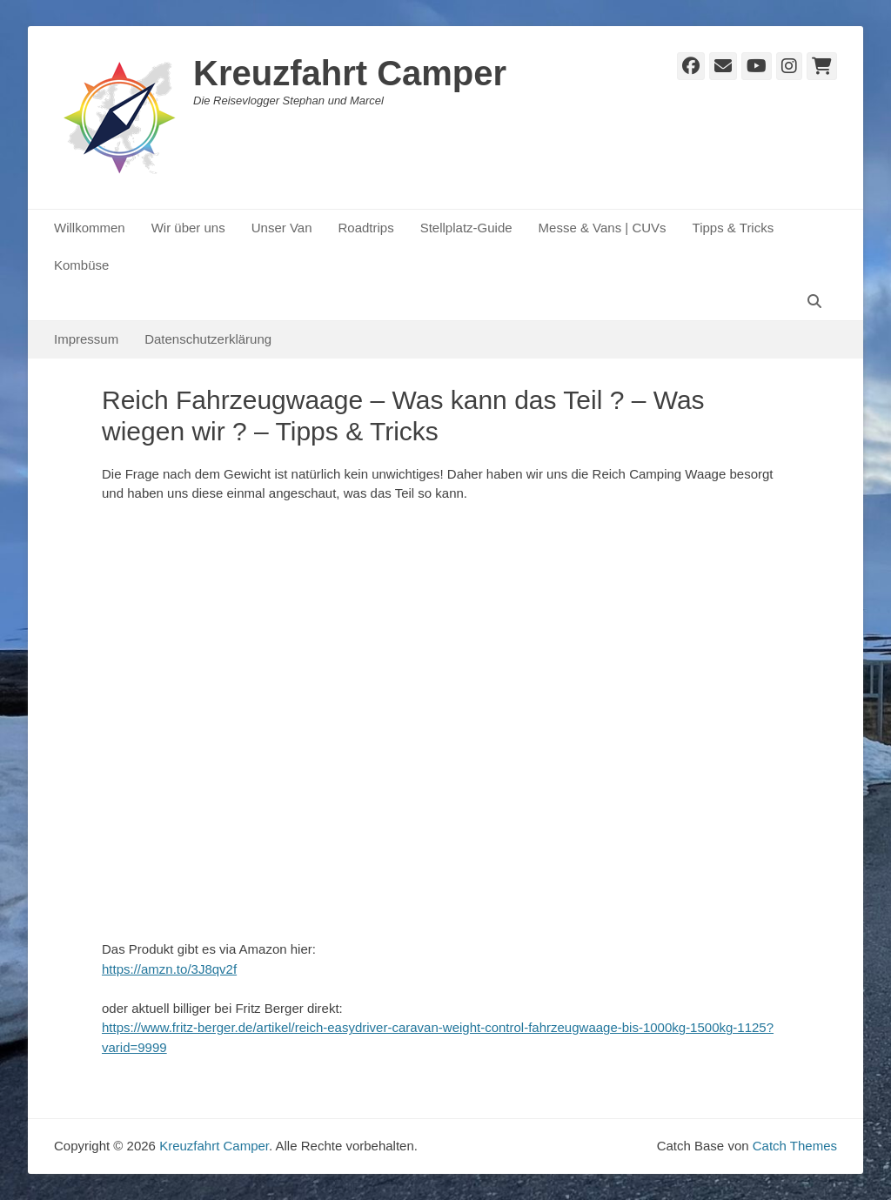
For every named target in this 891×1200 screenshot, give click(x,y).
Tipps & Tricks (733, 227)
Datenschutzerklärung (207, 339)
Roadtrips (365, 227)
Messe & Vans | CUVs (603, 227)
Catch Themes (795, 1145)
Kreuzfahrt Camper (349, 73)
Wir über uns (188, 227)
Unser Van (281, 227)
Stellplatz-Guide (466, 227)
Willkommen (89, 227)
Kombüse (81, 265)
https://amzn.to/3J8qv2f (169, 969)
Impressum (86, 339)
